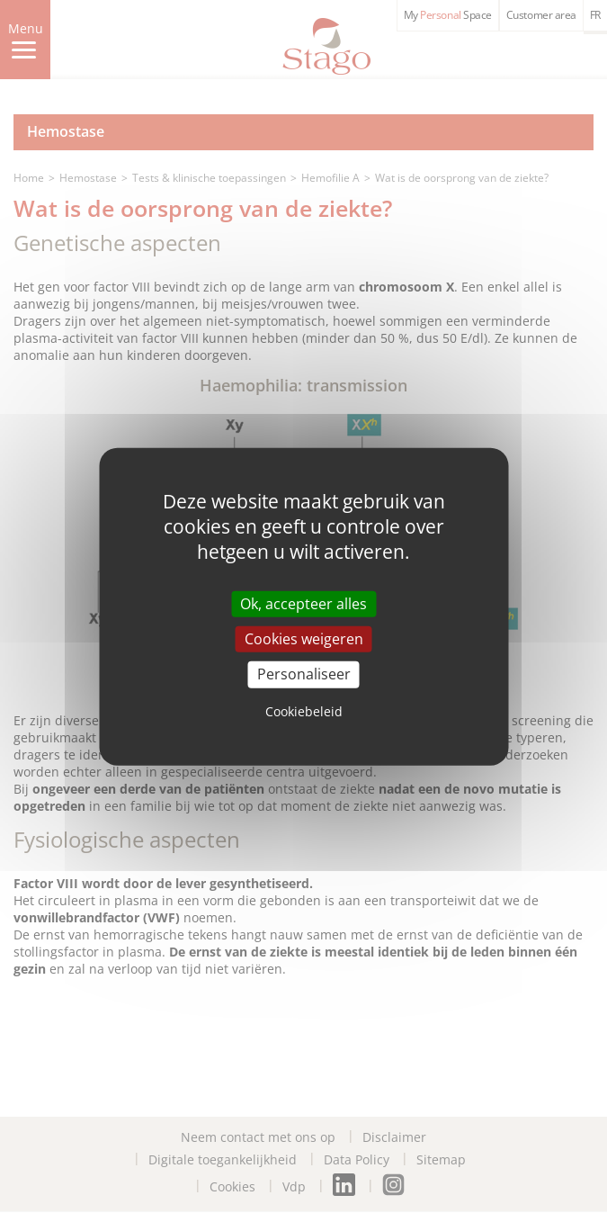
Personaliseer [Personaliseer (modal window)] (304, 674)
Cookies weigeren (304, 639)
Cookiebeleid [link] (304, 710)
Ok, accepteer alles (303, 604)
